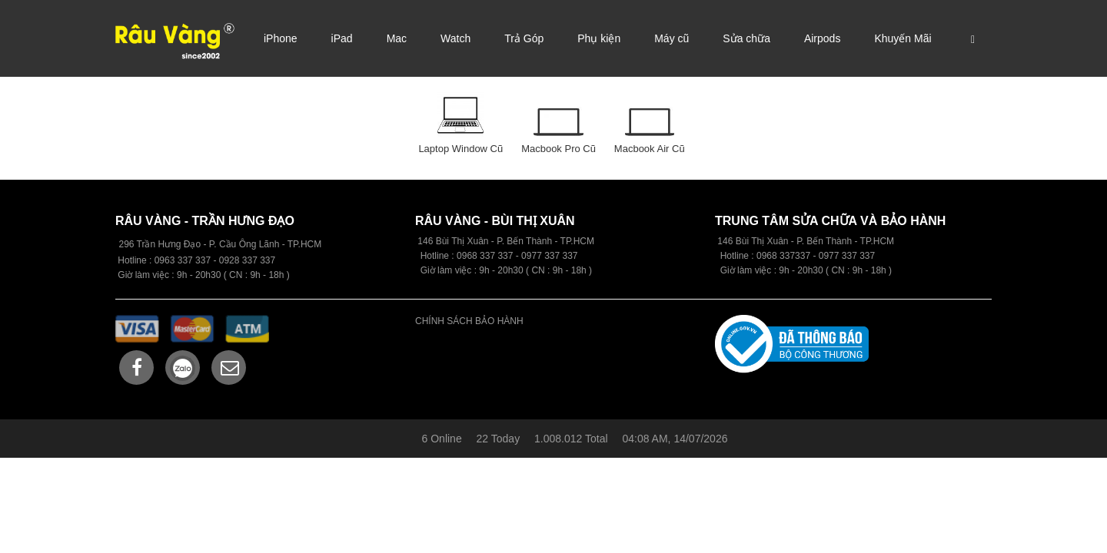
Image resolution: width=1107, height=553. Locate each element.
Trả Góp (524, 38)
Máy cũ (671, 38)
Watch (455, 38)
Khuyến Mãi (902, 38)
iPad (342, 38)
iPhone (281, 38)
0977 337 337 (847, 255)
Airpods (822, 38)
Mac (397, 38)
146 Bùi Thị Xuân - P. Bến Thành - (788, 241)
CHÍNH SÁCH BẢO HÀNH (469, 321)
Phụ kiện (598, 38)
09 (462, 255)
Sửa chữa (746, 38)
